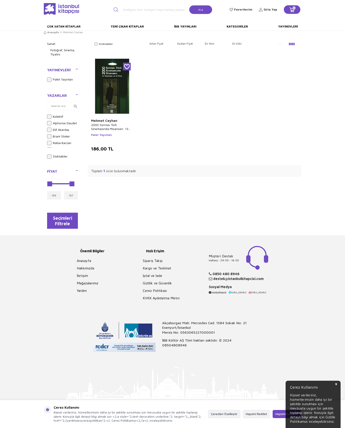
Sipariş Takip (153, 262)
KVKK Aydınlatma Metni (161, 299)
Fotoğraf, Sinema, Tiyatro (62, 52)
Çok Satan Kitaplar (64, 26)
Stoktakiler (57, 156)
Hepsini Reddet (256, 414)
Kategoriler (237, 26)
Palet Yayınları (60, 79)
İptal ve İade (152, 277)
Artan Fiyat (156, 43)
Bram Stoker (58, 136)
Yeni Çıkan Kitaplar (127, 26)
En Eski (237, 43)
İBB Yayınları (185, 26)
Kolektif (55, 116)
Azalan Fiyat (185, 43)
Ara (200, 9)
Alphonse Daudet (62, 123)
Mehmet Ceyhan (104, 121)
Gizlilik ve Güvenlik (157, 284)
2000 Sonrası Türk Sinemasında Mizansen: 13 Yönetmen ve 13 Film (109, 127)
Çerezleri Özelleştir (224, 414)
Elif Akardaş (58, 130)
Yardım (82, 292)
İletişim (82, 277)
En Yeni (209, 43)
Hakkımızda (85, 269)
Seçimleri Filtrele (62, 221)
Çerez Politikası (155, 292)
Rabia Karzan (59, 143)
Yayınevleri (288, 26)
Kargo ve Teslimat (157, 269)
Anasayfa (51, 32)
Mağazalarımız (87, 284)
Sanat (51, 44)
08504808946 (174, 346)
